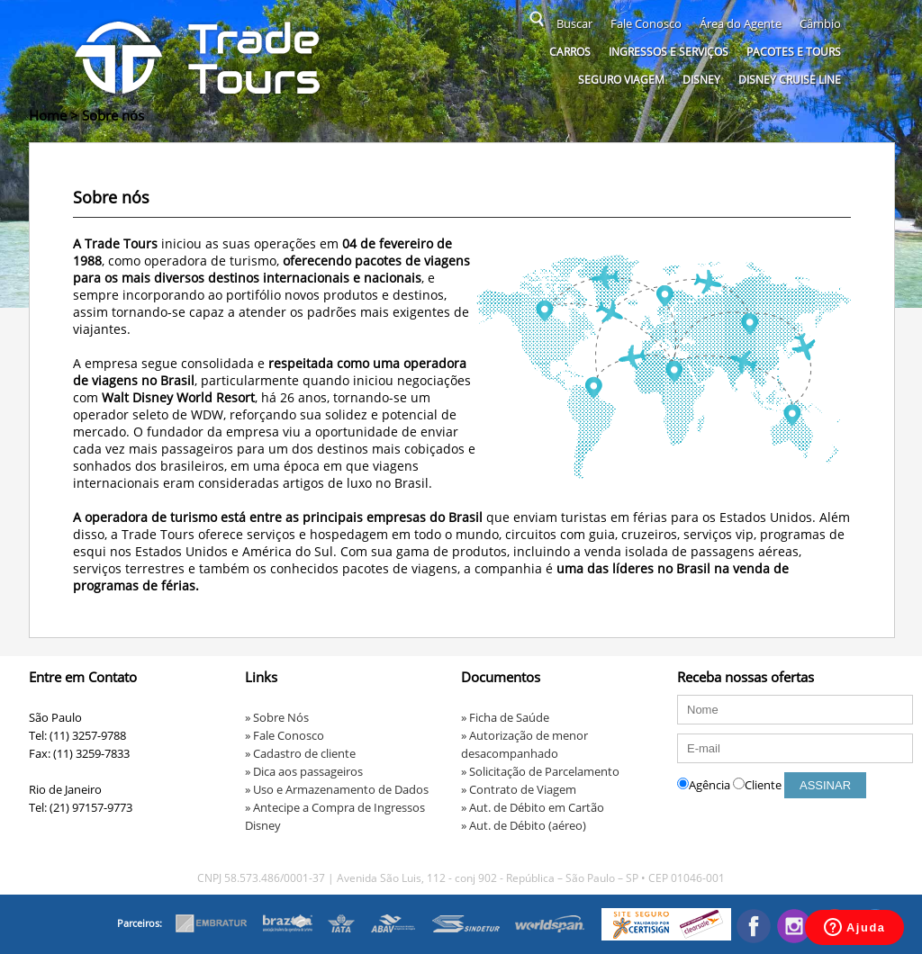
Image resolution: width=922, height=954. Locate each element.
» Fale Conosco (284, 735)
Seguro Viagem (621, 79)
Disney (701, 79)
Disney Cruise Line (789, 79)
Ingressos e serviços (668, 51)
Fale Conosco (646, 23)
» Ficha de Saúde (505, 717)
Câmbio (820, 23)
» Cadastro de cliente (300, 753)
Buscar (574, 23)
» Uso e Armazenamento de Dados (337, 789)
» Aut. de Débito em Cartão (532, 807)
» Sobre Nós (277, 717)
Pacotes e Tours (793, 51)
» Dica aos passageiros (304, 771)
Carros (570, 51)
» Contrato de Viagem (518, 789)
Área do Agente (741, 23)
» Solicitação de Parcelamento (540, 771)
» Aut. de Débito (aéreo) (523, 825)
